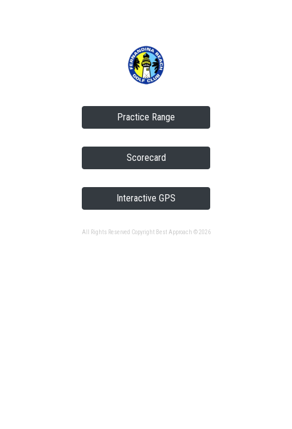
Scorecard (146, 157)
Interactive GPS (146, 198)
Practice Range (146, 117)
